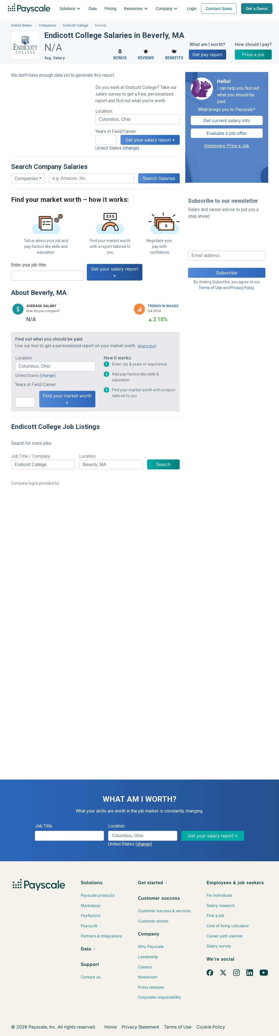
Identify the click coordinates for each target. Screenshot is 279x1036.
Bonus (120, 54)
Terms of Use (210, 288)
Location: (104, 111)
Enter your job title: (29, 265)
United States (21, 25)
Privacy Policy (242, 288)
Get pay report (207, 54)
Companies (47, 25)
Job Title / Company (30, 456)
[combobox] (137, 119)
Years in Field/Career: (116, 131)
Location (87, 456)
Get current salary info (226, 120)
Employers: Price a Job (226, 145)
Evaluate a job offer (227, 133)
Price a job (253, 54)
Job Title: (44, 826)
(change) (131, 148)
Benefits (174, 54)
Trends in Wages (163, 306)
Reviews (146, 54)
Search (163, 464)
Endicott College (75, 25)
